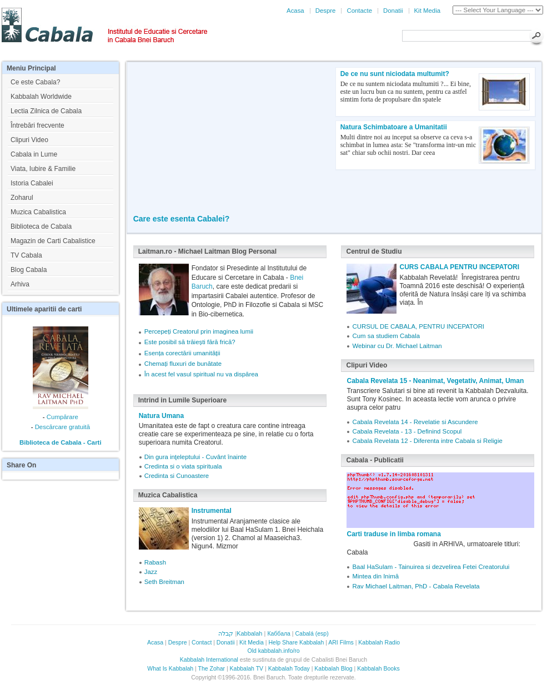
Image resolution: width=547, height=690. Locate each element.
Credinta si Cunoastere (176, 475)
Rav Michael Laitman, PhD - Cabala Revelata (415, 586)
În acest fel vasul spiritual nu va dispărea (201, 374)
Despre (325, 10)
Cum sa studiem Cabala (386, 336)
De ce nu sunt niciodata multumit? (394, 74)
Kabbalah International (209, 659)
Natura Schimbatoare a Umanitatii (393, 127)
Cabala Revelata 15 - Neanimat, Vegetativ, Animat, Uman (435, 381)
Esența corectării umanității (182, 353)
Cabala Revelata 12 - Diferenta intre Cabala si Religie (427, 440)
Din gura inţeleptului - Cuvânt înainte (195, 457)
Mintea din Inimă (375, 576)
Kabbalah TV (247, 668)
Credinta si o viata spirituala (183, 466)
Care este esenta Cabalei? (181, 218)
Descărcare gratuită (62, 427)
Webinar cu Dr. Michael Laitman (396, 346)
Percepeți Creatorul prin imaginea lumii (198, 331)
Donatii (393, 10)
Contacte (359, 10)
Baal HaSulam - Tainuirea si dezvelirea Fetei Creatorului (430, 566)
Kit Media (427, 10)
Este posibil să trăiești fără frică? (189, 342)
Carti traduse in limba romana (393, 534)
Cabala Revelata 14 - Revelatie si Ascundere (415, 422)
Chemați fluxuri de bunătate (183, 363)
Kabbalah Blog (333, 668)
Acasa (295, 10)
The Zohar (211, 668)
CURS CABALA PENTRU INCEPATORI (459, 267)
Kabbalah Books (378, 668)
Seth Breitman (164, 581)
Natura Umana (161, 416)
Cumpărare (62, 417)
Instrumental (212, 511)
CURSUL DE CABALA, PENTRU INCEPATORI (418, 326)
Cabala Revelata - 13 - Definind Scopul (406, 431)
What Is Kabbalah (170, 668)
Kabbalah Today (289, 668)
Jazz (150, 571)
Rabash (155, 562)
